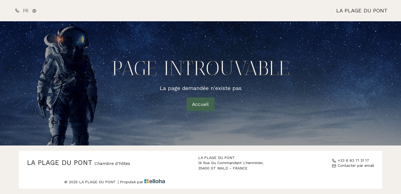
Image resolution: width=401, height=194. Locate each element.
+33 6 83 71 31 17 (350, 160)
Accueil (200, 104)
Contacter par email (353, 165)
